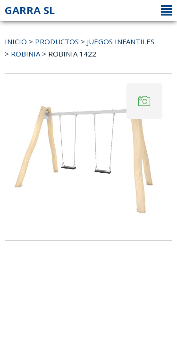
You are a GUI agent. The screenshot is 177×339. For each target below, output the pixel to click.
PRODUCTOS (57, 41)
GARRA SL (30, 10)
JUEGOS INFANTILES (120, 41)
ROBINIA (25, 53)
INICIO (16, 41)
